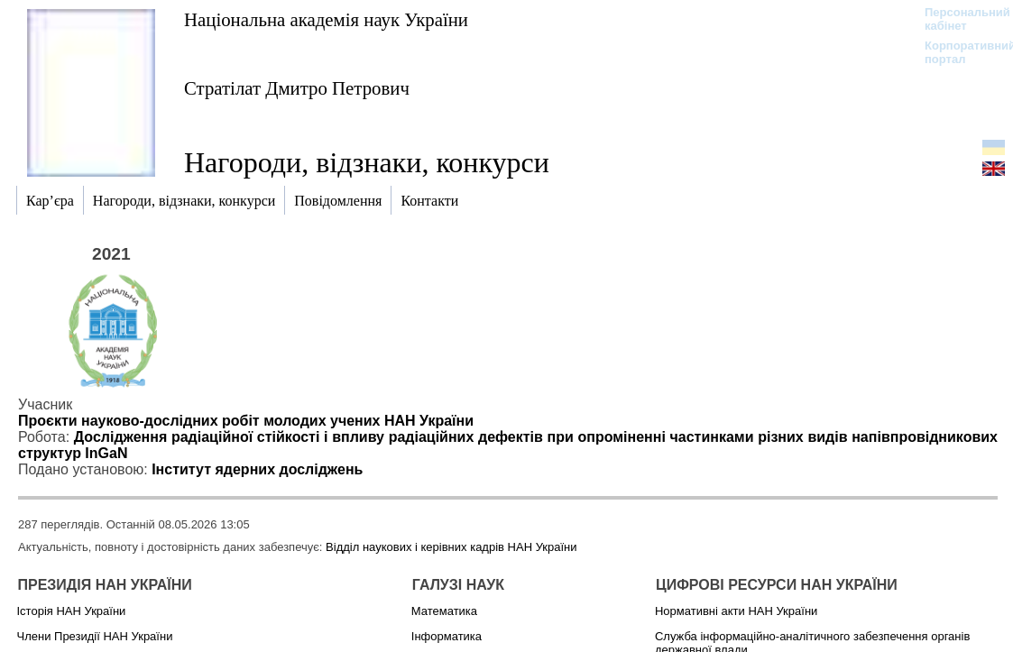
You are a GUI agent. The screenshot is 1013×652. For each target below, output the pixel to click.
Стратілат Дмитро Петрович (297, 88)
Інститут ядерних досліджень (257, 469)
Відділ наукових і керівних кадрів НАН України (451, 547)
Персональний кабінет (958, 18)
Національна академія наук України (326, 19)
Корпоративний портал (958, 52)
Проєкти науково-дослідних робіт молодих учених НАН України (246, 420)
